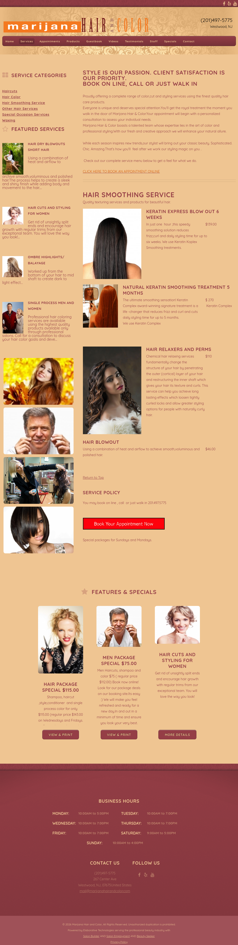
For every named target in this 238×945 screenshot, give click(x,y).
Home (10, 41)
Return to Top (93, 478)
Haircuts (10, 91)
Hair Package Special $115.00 (60, 687)
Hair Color (11, 97)
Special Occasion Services (26, 114)
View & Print (61, 735)
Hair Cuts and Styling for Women (177, 660)
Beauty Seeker (146, 936)
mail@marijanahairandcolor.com (105, 891)
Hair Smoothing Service (23, 103)
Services (27, 41)
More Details (177, 735)
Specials (170, 41)
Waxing (8, 120)
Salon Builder (91, 936)
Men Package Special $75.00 (119, 660)
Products (73, 41)
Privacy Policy (119, 942)
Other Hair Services (20, 109)
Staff (154, 41)
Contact (189, 41)
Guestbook (94, 41)
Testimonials (134, 41)
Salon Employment (118, 936)
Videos (113, 41)
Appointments (49, 41)
